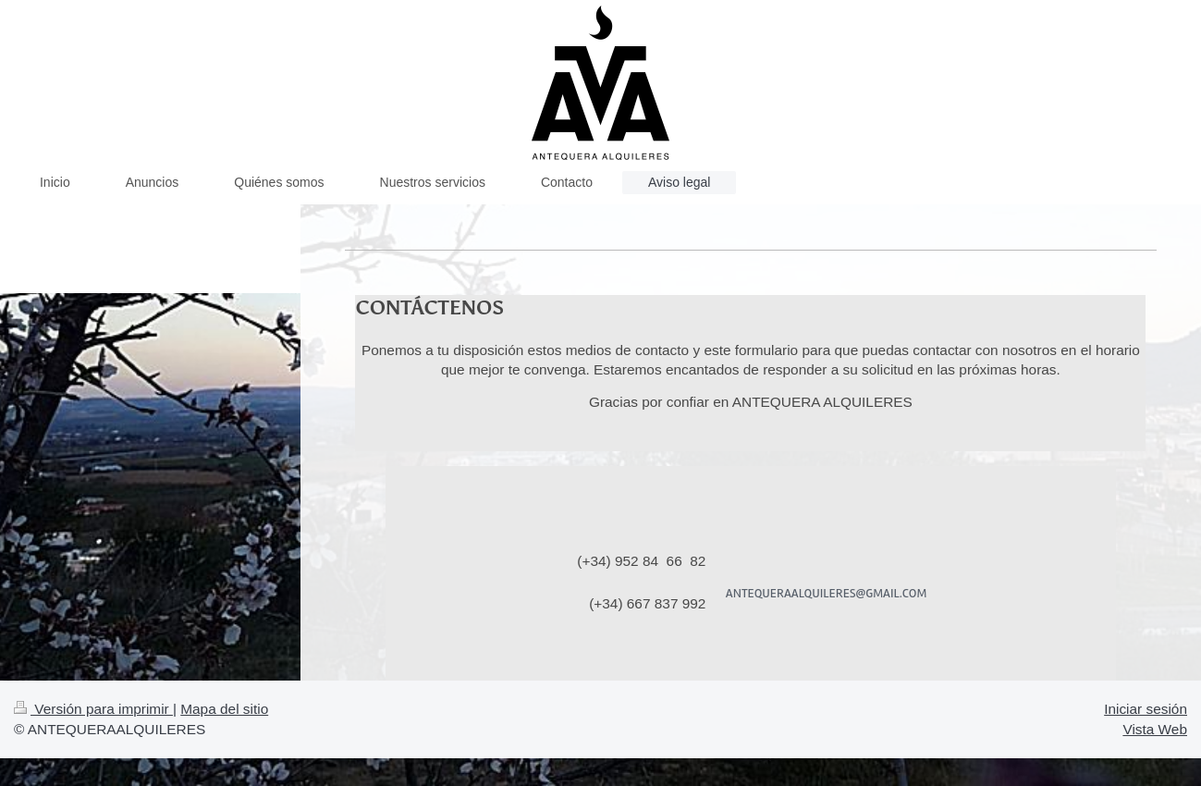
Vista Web (1154, 729)
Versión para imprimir (93, 709)
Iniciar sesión (1145, 709)
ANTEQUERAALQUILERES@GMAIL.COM (826, 593)
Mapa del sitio (224, 709)
